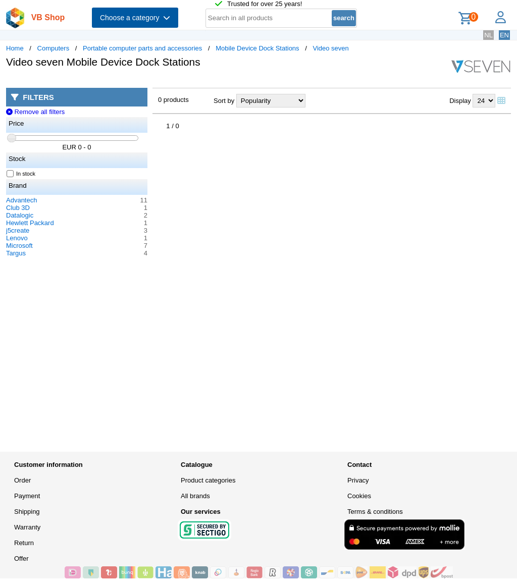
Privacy (358, 480)
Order (22, 480)
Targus (16, 253)
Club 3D (18, 207)
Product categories (208, 480)
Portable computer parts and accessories (142, 48)
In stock (21, 174)
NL (488, 35)
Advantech (21, 200)
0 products (173, 99)
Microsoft (19, 245)
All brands (195, 496)
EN (504, 35)
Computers (53, 48)
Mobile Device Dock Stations (257, 48)
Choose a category (135, 18)
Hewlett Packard (30, 223)
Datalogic (19, 215)
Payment (27, 496)
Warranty (27, 527)
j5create (17, 230)
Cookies (359, 496)
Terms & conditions (375, 511)
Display (460, 100)
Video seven (330, 48)
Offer (21, 558)
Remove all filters (35, 112)
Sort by (224, 100)
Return (24, 543)
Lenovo (17, 238)
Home (15, 48)
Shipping (27, 511)
